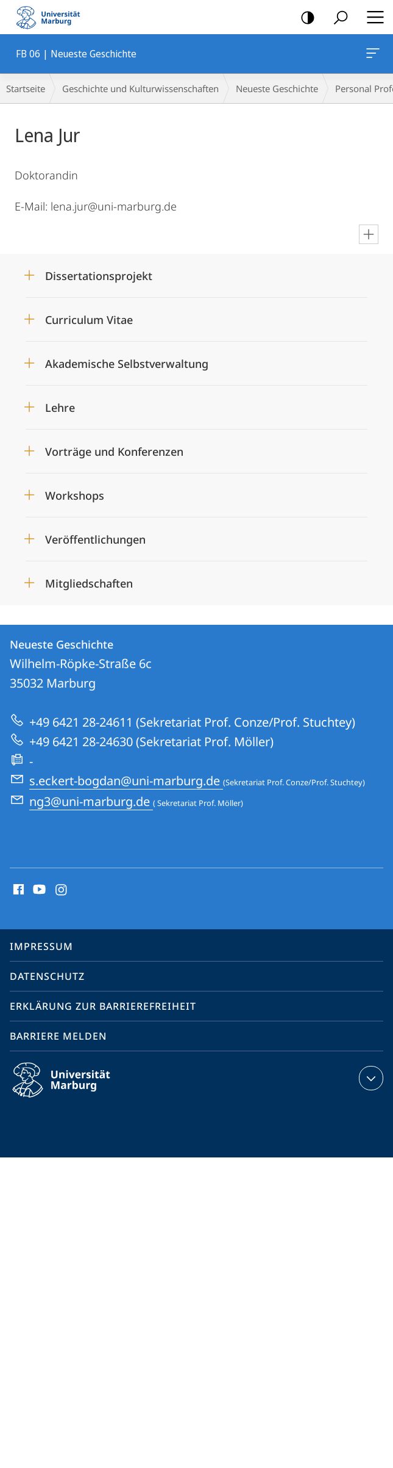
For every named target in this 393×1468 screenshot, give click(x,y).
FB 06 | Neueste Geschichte (371, 56)
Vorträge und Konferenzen (114, 451)
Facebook (17, 890)
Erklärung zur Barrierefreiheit (103, 1006)
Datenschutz (47, 976)
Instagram (61, 890)
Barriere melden (58, 1036)
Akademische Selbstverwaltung (126, 363)
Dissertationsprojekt (98, 276)
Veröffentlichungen (95, 539)
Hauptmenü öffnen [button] (371, 17)
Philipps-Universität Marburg (72, 1089)
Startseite (25, 88)
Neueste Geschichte (277, 88)
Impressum (41, 946)
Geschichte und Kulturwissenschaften (140, 88)
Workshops (74, 495)
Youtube (38, 890)
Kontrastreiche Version (303, 18)
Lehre (60, 407)
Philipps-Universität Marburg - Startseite (52, 17)
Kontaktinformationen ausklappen (369, 1078)
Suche (336, 18)
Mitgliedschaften (89, 583)
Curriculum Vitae (89, 319)
